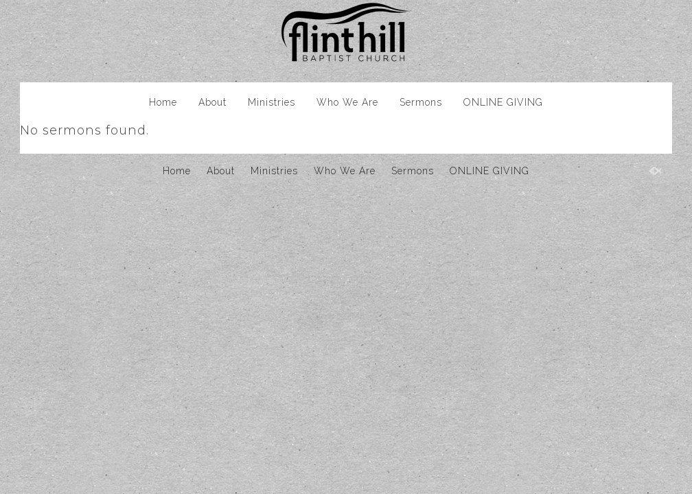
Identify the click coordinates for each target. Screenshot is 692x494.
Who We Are (347, 102)
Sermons (421, 102)
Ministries (271, 102)
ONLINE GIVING (503, 102)
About (212, 102)
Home (163, 102)
